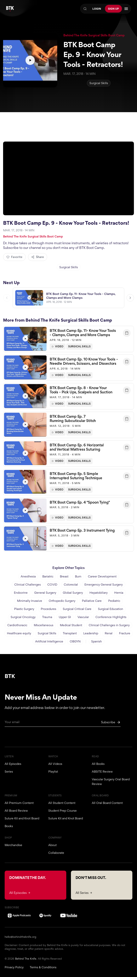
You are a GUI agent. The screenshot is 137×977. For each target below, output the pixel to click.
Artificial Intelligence (49, 641)
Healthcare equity (19, 633)
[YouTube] (68, 915)
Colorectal (71, 584)
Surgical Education (110, 609)
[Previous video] (6, 299)
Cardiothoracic (17, 625)
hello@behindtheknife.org (20, 937)
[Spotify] (45, 915)
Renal (108, 633)
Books (9, 826)
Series (9, 771)
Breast (64, 576)
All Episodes (13, 764)
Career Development (102, 576)
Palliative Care (92, 601)
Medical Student (71, 625)
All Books (98, 764)
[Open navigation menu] (126, 9)
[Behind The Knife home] (10, 8)
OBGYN (75, 641)
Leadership (90, 633)
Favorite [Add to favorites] (14, 257)
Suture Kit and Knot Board (22, 818)
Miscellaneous (43, 625)
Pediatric (114, 601)
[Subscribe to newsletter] (111, 722)
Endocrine (21, 592)
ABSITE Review (102, 771)
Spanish (96, 641)
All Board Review (16, 810)
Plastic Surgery (24, 609)
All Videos (55, 764)
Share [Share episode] (37, 257)
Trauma (47, 617)
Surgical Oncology (23, 617)
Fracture (124, 633)
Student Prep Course (62, 810)
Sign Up (113, 8)
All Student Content (61, 803)
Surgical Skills (98, 83)
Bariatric (47, 576)
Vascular (83, 617)
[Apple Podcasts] (19, 915)
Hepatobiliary (98, 592)
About (52, 845)
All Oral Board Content (107, 803)
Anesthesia (28, 576)
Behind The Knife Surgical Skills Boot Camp (94, 35)
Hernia (118, 592)
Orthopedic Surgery (62, 601)
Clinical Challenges (27, 584)
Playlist (53, 771)
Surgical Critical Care (77, 609)
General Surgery (45, 592)
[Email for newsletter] (63, 723)
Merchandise (13, 845)
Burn (78, 576)
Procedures (48, 609)
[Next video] (130, 299)
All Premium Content (19, 803)
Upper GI (65, 617)
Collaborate (56, 853)
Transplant (70, 633)
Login (96, 8)
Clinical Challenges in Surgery (109, 625)
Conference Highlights (110, 617)
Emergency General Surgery (103, 584)
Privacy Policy (14, 967)
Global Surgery (73, 592)
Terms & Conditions (43, 967)
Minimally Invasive (29, 601)
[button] (68, 341)
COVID (52, 584)
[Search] (85, 9)
